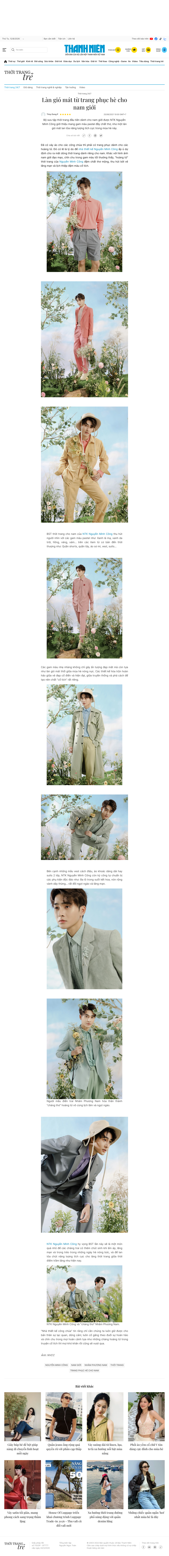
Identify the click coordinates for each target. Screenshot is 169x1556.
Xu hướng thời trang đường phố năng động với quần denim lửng (105, 1517)
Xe (129, 61)
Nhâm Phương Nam (96, 1365)
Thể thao (102, 61)
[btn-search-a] (13, 50)
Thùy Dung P (52, 114)
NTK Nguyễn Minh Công (97, 534)
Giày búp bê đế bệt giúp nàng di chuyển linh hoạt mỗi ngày (23, 1449)
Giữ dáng (28, 87)
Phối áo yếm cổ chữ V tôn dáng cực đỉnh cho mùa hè (146, 1447)
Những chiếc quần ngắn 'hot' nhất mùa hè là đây (146, 1515)
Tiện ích (61, 39)
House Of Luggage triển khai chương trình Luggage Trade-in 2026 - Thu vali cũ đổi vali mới (63, 1519)
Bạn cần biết (49, 39)
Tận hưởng (70, 87)
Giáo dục (67, 61)
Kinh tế (29, 61)
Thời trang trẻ (156, 61)
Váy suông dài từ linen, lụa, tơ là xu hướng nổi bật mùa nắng (105, 1449)
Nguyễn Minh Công (71, 161)
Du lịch (76, 61)
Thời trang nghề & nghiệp (49, 87)
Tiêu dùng (144, 61)
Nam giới (76, 1365)
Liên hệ (71, 39)
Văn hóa (85, 61)
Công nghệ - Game (118, 61)
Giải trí (94, 61)
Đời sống (38, 61)
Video (135, 61)
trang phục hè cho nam (84, 1370)
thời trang (117, 1365)
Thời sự (11, 61)
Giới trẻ (58, 61)
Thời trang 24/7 (12, 87)
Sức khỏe (48, 61)
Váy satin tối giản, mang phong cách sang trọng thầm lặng (22, 1517)
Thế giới (21, 61)
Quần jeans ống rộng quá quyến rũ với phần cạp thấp (63, 1447)
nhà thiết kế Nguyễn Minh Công (98, 149)
